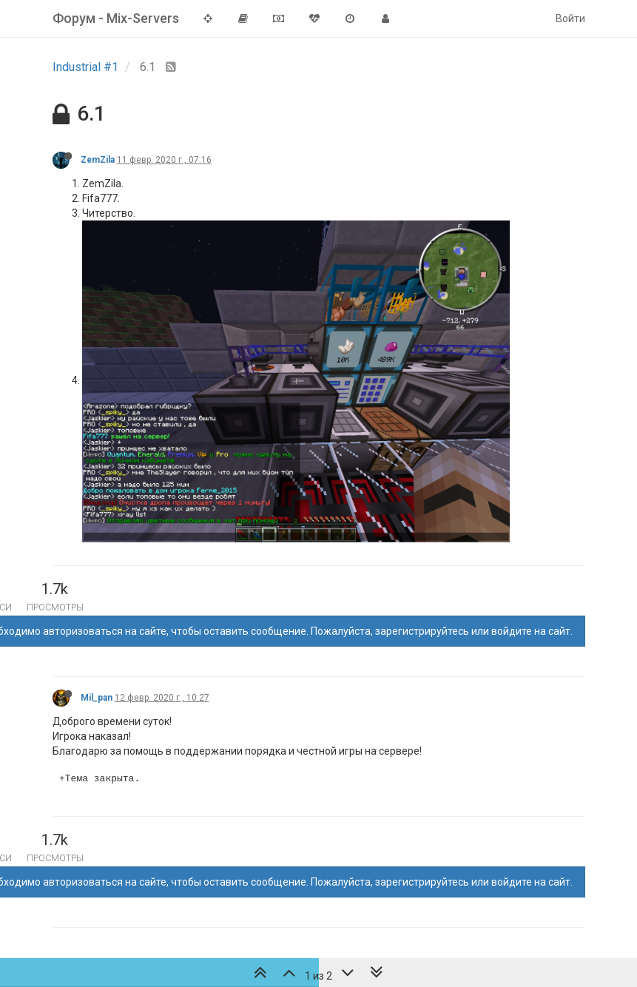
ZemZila (98, 160)
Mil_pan (96, 698)
